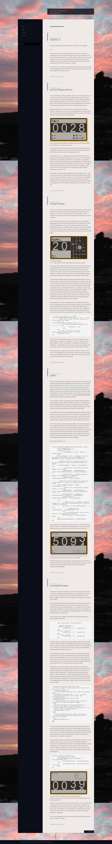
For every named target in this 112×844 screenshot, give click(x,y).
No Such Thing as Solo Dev (61, 90)
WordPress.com (49, 842)
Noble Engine (66, 111)
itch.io (59, 67)
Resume (24, 32)
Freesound (77, 157)
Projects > (24, 35)
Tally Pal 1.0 (55, 40)
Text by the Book (57, 204)
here (51, 49)
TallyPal (62, 76)
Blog (23, 29)
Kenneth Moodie (58, 10)
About (23, 26)
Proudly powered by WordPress (27, 842)
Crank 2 (53, 375)
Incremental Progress (59, 586)
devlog (54, 76)
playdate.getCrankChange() (62, 387)
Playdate (59, 76)
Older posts (89, 831)
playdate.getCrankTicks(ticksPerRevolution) (74, 385)
